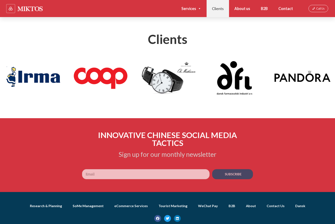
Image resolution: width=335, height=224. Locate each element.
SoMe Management (88, 206)
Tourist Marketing (173, 206)
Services (191, 8)
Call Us (320, 8)
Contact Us (276, 206)
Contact (285, 8)
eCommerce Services (131, 206)
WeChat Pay (208, 206)
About (251, 206)
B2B (264, 8)
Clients (218, 8)
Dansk (300, 206)
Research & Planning (46, 206)
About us (242, 8)
